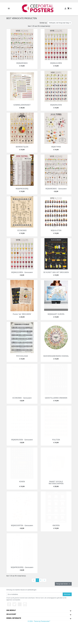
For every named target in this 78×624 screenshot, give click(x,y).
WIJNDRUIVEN (56, 105)
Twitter (14, 604)
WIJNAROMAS (22, 63)
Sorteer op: (43, 23)
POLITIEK (56, 439)
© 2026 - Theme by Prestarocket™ (39, 621)
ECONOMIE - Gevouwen (22, 398)
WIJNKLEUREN (56, 63)
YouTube (20, 604)
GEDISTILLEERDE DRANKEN (56, 398)
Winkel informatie (13, 618)
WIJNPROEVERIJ (22, 188)
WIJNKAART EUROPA (56, 314)
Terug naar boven (63, 584)
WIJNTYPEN (56, 147)
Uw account (11, 614)
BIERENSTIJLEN (22, 147)
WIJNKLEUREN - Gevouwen (22, 272)
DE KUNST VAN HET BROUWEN (56, 272)
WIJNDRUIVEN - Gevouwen (22, 439)
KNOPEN (56, 525)
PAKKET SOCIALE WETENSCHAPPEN (56, 482)
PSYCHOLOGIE (22, 356)
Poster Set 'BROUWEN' (22, 314)
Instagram (25, 604)
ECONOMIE (22, 230)
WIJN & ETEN (56, 230)
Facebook (9, 604)
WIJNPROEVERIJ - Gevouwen (22, 567)
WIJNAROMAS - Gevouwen (56, 188)
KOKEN (22, 481)
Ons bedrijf (11, 610)
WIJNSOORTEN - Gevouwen (22, 525)
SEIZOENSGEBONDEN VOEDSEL (56, 356)
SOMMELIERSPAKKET (22, 105)
